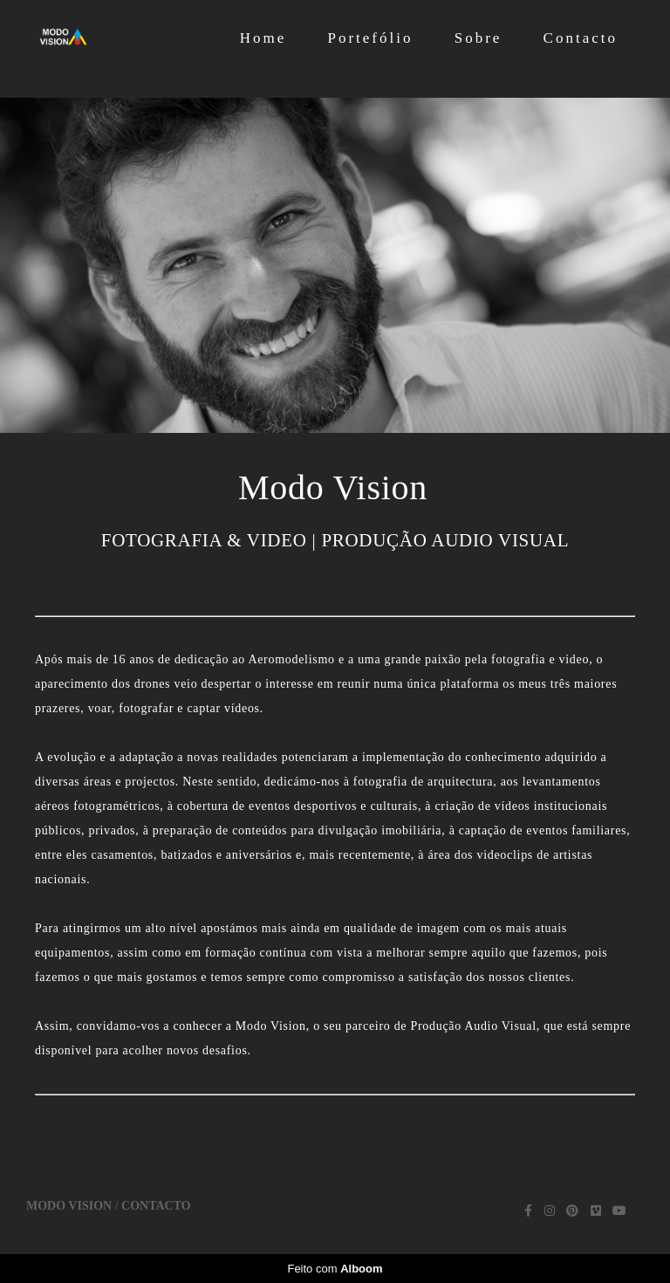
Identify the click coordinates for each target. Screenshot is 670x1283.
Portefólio (370, 38)
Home (263, 38)
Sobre (478, 38)
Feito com (334, 1268)
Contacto (581, 38)
